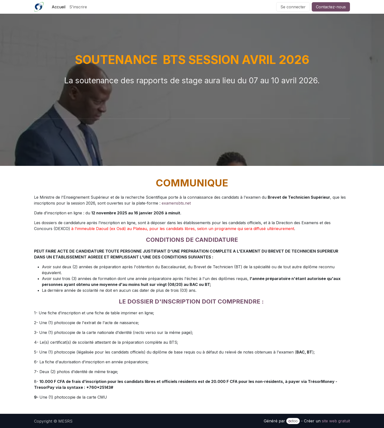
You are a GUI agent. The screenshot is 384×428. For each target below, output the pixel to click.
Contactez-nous (331, 6)
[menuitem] (58, 7)
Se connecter (293, 6)
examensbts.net (176, 203)
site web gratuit (336, 420)
